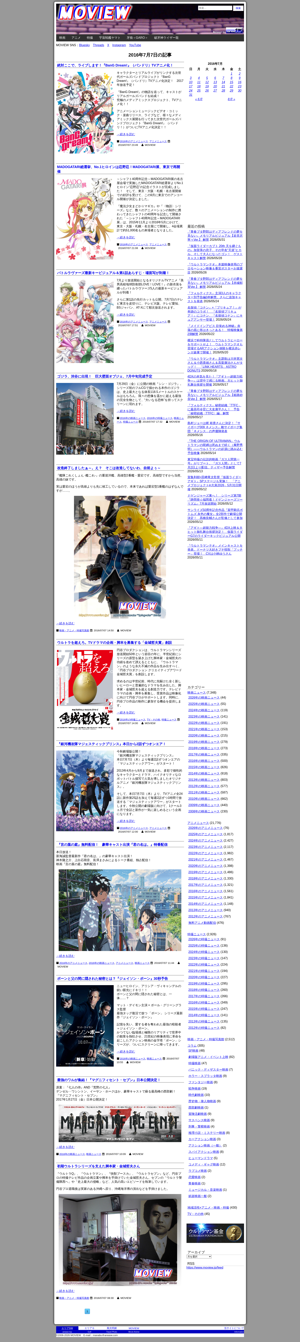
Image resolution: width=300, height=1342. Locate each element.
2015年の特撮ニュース (204, 1008)
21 (223, 86)
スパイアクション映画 (203, 1151)
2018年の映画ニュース (204, 748)
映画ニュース (196, 692)
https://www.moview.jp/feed (205, 1267)
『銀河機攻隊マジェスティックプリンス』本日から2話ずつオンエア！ (111, 744)
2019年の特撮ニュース (204, 983)
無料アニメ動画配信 (202, 922)
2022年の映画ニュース (204, 722)
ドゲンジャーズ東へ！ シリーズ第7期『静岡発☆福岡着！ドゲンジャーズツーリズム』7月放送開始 (215, 499)
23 (239, 86)
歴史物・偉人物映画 (202, 1101)
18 (199, 86)
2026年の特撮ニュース (204, 939)
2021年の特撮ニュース (204, 970)
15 (231, 82)
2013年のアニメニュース (205, 910)
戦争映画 (194, 1088)
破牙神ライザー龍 (166, 37)
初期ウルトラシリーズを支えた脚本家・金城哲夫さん (98, 1166)
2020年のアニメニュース (205, 865)
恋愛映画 (194, 1177)
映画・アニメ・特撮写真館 (205, 1039)
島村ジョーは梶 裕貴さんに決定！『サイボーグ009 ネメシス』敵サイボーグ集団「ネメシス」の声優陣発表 (214, 427)
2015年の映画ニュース (204, 767)
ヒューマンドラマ (200, 1158)
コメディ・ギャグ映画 (203, 1164)
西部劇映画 (196, 1107)
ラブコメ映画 (197, 1170)
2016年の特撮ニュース (204, 1002)
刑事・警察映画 (199, 1126)
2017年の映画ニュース (204, 754)
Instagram (119, 45)
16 (239, 82)
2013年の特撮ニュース (204, 1021)
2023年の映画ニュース (204, 716)
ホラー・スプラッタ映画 (205, 1076)
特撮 (90, 37)
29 (231, 90)
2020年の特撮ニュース (204, 977)
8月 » (231, 99)
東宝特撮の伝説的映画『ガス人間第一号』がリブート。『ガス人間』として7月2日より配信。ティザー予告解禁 (214, 463)
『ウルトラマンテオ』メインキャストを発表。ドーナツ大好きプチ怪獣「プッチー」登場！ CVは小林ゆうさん (215, 549)
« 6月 (198, 99)
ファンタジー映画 (200, 1082)
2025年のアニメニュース (205, 834)
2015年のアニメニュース (205, 897)
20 (215, 86)
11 (199, 82)
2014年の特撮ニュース (204, 1015)
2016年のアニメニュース (134, 141)
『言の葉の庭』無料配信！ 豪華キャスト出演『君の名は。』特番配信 (112, 845)
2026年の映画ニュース (204, 697)
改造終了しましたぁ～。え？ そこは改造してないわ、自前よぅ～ (109, 468)
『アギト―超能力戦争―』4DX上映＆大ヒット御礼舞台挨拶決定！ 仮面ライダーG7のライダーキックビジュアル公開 (215, 531)
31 (190, 94)
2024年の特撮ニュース (204, 952)
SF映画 (193, 1050)
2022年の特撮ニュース (204, 964)
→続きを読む (126, 134)
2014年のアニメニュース (205, 903)
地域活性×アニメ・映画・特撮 (208, 1207)
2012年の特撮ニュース (204, 1027)
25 (199, 90)
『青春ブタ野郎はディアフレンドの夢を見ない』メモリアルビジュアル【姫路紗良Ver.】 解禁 (215, 395)
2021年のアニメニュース (205, 859)
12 (207, 82)
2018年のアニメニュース (205, 878)
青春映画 (194, 1183)
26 (207, 90)
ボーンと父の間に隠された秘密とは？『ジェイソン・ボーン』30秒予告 (112, 979)
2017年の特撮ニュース (204, 996)
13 (215, 82)
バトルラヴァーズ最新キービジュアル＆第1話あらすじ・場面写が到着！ (113, 273)
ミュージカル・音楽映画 (205, 1189)
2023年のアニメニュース (205, 846)
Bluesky (84, 45)
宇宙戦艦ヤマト (110, 37)
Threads (98, 45)
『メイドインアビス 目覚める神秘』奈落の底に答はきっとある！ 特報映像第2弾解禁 (215, 330)
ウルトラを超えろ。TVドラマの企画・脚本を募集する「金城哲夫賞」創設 (114, 643)
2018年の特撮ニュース (204, 989)
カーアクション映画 (202, 1139)
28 (223, 90)
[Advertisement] (215, 163)
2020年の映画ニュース (204, 735)
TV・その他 (195, 1214)
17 (190, 86)
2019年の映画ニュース (204, 741)
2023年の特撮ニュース (204, 958)
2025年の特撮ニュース (204, 945)
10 (190, 82)
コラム (192, 1045)
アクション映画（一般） (205, 1145)
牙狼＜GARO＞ (137, 37)
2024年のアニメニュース (205, 840)
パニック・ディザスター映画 (208, 1069)
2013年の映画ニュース (204, 779)
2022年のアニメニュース (205, 853)
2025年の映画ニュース (204, 703)
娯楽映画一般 (197, 1196)
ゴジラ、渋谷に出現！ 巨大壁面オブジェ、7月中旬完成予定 (104, 376)
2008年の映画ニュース (204, 811)
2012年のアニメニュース (205, 916)
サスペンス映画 (199, 1120)
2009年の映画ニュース (204, 805)
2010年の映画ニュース (204, 798)
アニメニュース (158, 141)
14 (223, 82)
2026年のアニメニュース (205, 828)
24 (190, 90)
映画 (62, 37)
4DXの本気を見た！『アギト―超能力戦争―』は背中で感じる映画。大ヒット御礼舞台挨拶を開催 (215, 380)
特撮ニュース (196, 934)
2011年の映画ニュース (204, 792)
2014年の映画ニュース (204, 773)
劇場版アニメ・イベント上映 (208, 1057)
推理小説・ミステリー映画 (206, 1132)
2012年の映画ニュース (204, 786)
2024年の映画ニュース (204, 710)
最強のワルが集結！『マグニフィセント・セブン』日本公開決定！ (109, 1080)
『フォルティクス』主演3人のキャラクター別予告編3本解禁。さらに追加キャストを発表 (214, 297)
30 (239, 90)
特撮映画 (194, 1063)
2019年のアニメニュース (205, 872)
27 (215, 90)
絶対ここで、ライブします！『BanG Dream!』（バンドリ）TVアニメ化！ (115, 65)
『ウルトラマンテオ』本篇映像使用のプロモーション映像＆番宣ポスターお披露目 (215, 268)
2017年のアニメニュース (205, 884)
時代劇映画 (196, 1094)
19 (207, 86)
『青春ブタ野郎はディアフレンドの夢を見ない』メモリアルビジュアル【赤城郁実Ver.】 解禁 (215, 282)
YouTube (135, 45)
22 (231, 86)
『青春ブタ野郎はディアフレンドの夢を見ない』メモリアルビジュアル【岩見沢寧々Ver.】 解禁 (215, 235)
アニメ (76, 37)
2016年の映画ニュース (204, 760)
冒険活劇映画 (197, 1113)
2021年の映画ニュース (204, 729)
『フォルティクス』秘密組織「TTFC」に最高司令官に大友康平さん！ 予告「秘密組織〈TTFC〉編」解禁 (214, 409)
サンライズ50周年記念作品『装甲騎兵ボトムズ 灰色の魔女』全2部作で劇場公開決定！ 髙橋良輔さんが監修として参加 (215, 514)
